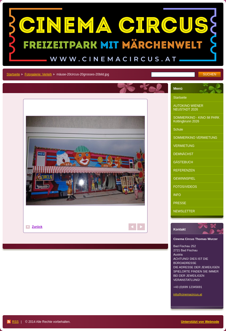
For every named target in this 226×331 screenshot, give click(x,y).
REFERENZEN (184, 170)
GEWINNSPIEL (184, 178)
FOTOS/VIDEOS (185, 187)
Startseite (13, 74)
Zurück (37, 227)
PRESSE (179, 203)
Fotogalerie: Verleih (38, 74)
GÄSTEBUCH (183, 162)
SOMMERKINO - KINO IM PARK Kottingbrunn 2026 (196, 119)
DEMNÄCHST (183, 154)
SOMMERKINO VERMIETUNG (195, 138)
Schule (178, 129)
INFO (177, 195)
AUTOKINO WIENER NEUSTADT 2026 (188, 107)
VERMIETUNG (183, 146)
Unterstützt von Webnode (200, 322)
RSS (15, 322)
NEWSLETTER (184, 211)
